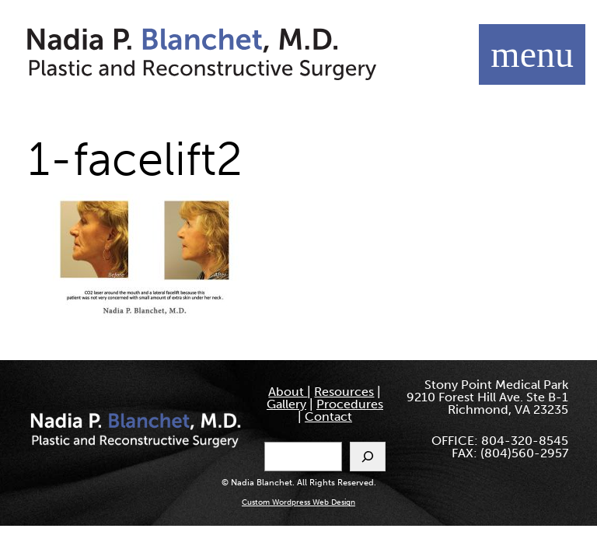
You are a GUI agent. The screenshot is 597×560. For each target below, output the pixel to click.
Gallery (286, 404)
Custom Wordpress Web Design (298, 502)
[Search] (368, 456)
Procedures (349, 404)
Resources (344, 391)
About (287, 391)
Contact (328, 416)
